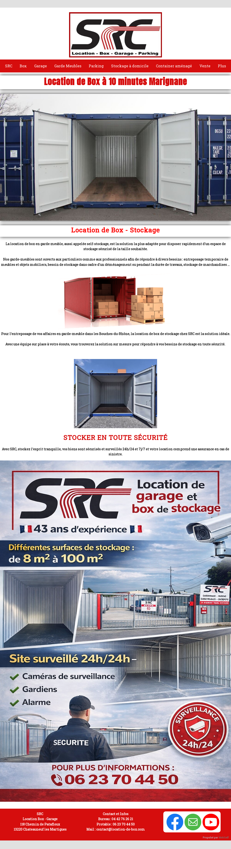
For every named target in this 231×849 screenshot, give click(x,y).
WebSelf (224, 837)
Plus (222, 65)
